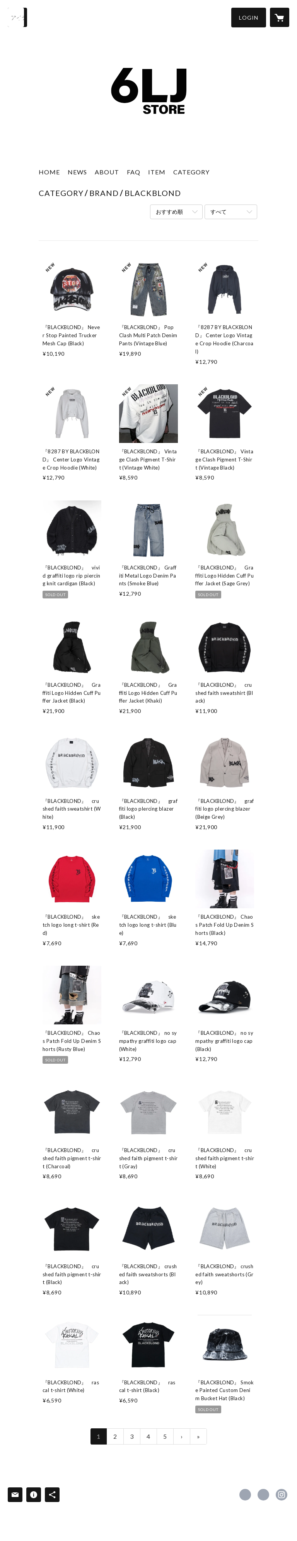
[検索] (17, 17)
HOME (49, 172)
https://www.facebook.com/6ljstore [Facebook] (245, 1494)
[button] (248, 17)
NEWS (77, 172)
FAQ (133, 172)
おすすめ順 (169, 211)
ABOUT (107, 172)
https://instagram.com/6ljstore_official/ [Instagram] (281, 1494)
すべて (218, 211)
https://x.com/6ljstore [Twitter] (263, 1494)
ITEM (157, 172)
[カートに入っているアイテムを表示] (279, 17)
